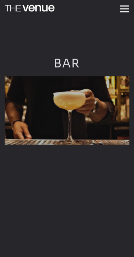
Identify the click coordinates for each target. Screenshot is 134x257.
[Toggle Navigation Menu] (124, 8)
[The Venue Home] (30, 7)
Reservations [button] (67, 249)
